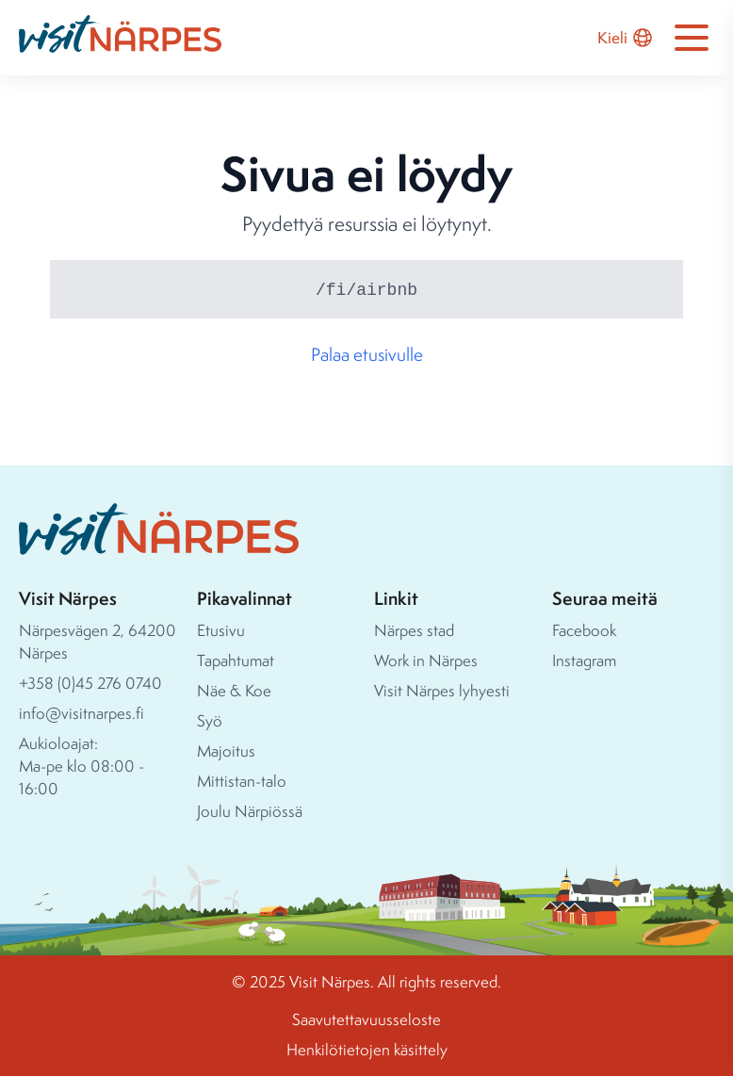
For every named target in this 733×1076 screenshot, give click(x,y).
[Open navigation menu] (691, 37)
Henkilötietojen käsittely (367, 1049)
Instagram (584, 660)
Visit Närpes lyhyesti (442, 690)
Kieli (625, 37)
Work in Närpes (426, 660)
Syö (209, 720)
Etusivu (221, 630)
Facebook (584, 630)
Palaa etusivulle (367, 354)
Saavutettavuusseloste (366, 1019)
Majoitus (226, 750)
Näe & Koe (234, 690)
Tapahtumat (235, 660)
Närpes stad (414, 630)
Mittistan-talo (241, 780)
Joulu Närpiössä (249, 811)
